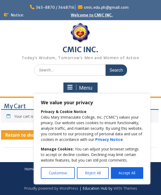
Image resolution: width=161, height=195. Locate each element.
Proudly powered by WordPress (51, 188)
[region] (92, 139)
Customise (58, 172)
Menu (79, 87)
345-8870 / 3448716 (55, 7)
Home (29, 169)
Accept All (127, 172)
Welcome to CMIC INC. (92, 15)
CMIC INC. (80, 49)
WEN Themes (125, 188)
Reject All (93, 172)
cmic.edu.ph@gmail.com (106, 7)
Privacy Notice (109, 139)
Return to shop (21, 135)
